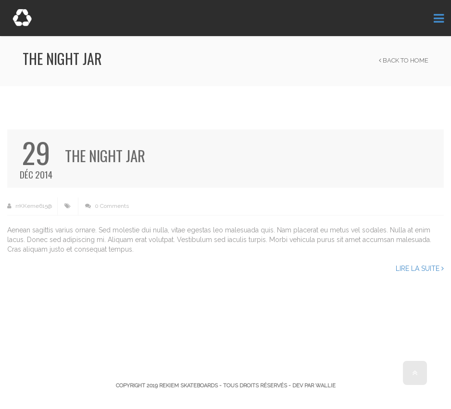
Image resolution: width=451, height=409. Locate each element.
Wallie (325, 386)
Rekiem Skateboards (188, 386)
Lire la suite (420, 268)
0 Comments (107, 206)
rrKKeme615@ (29, 206)
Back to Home (403, 60)
